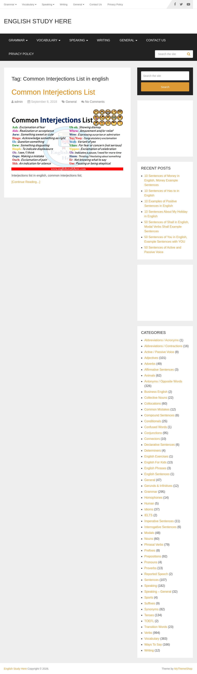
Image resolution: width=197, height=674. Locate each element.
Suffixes (149, 603)
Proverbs (150, 568)
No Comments (94, 101)
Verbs (148, 632)
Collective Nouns (155, 397)
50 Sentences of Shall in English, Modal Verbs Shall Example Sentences (166, 226)
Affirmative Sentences (159, 369)
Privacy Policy (115, 4)
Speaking (47, 4)
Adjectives (151, 357)
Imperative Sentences (159, 521)
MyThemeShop (183, 668)
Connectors (152, 438)
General (77, 4)
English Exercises (156, 456)
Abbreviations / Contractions (163, 346)
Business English (155, 391)
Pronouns (150, 562)
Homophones (153, 497)
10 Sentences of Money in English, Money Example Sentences (161, 180)
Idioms (148, 509)
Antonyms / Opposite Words (163, 381)
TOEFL (149, 621)
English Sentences (157, 474)
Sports (148, 597)
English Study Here (38, 21)
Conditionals (152, 421)
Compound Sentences (159, 415)
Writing (63, 4)
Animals (149, 375)
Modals (149, 532)
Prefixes (149, 550)
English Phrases (155, 468)
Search (189, 54)
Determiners (152, 450)
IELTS (148, 515)
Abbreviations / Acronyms (161, 340)
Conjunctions (153, 433)
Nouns (148, 538)
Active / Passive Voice (159, 352)
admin (18, 101)
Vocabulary (28, 4)
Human (149, 503)
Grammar (9, 4)
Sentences (151, 579)
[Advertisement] (169, 127)
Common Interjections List (53, 92)
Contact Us (96, 4)
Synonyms (151, 609)
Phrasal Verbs (153, 544)
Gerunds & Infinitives (158, 485)
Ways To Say (153, 644)
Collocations (152, 403)
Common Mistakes (156, 409)
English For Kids (155, 462)
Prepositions (152, 556)
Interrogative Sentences (160, 527)
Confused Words (155, 427)
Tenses (149, 615)
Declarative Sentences (159, 444)
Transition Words (155, 626)
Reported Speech (156, 574)
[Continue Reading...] (25, 182)
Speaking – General (157, 591)
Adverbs (150, 363)
